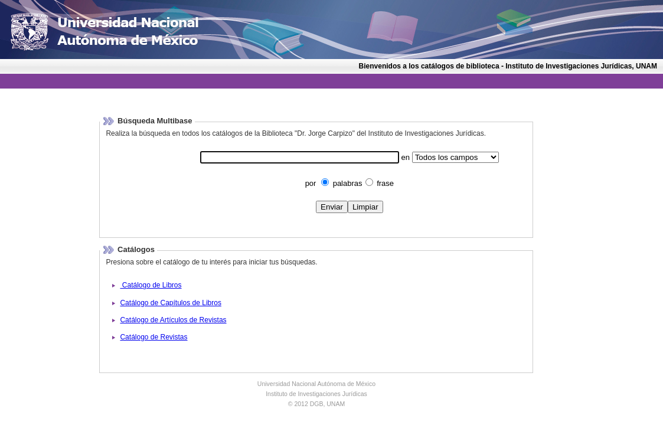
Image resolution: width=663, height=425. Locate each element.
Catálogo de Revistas (153, 337)
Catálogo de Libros (150, 285)
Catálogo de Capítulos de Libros (170, 303)
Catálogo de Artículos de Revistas (173, 320)
